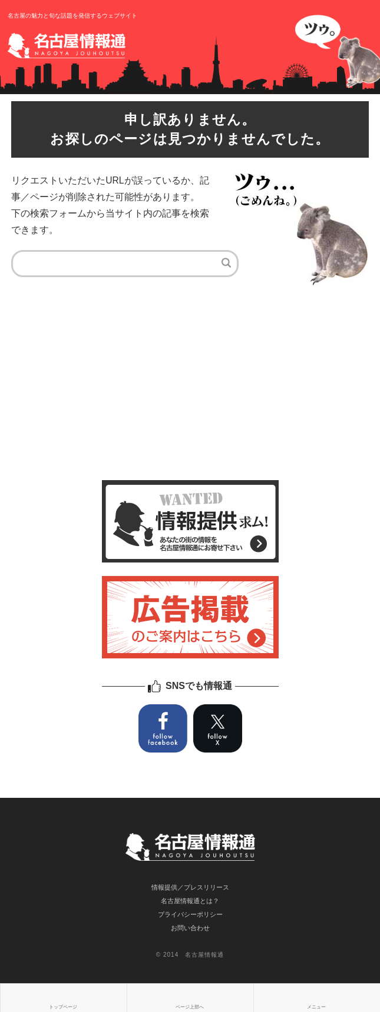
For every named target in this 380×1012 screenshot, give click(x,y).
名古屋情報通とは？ (190, 900)
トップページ (63, 1007)
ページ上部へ (190, 1007)
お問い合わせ (190, 927)
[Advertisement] (189, 386)
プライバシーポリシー (190, 914)
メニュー (316, 1007)
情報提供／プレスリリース (190, 887)
